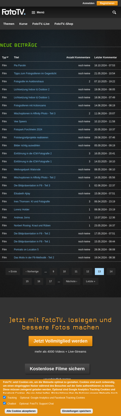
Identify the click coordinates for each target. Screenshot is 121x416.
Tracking (12, 397)
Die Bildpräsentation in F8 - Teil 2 (32, 233)
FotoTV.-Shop (64, 23)
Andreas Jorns (22, 217)
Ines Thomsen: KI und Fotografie (32, 201)
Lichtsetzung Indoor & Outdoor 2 (32, 89)
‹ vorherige (32, 271)
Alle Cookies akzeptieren (21, 411)
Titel (16, 57)
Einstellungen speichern (76, 411)
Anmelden (88, 3)
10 (64, 271)
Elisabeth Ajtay (22, 193)
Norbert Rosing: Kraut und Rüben (32, 225)
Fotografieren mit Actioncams (30, 105)
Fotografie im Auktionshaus (29, 81)
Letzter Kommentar (105, 57)
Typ (5, 57)
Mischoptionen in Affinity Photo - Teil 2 (35, 177)
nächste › (71, 281)
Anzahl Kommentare (78, 57)
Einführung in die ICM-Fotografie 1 (33, 161)
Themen (8, 23)
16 (38, 281)
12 (87, 271)
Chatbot (11, 403)
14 (111, 271)
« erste (13, 271)
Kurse (23, 23)
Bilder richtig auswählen (27, 145)
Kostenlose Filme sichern (57, 368)
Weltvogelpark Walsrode (27, 169)
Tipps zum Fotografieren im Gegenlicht (35, 73)
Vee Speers (20, 121)
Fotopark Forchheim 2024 (28, 129)
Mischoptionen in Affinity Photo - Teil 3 (35, 113)
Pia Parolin (20, 65)
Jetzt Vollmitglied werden (60, 341)
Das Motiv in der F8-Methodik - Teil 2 (34, 257)
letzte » (90, 281)
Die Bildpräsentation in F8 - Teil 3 (32, 185)
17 (50, 281)
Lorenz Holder (21, 209)
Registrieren (107, 3)
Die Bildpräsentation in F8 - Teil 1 (32, 241)
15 (27, 281)
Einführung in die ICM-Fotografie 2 (33, 153)
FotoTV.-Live (41, 23)
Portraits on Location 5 (26, 249)
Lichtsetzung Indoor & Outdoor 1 (32, 97)
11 (76, 271)
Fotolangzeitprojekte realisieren (31, 137)
